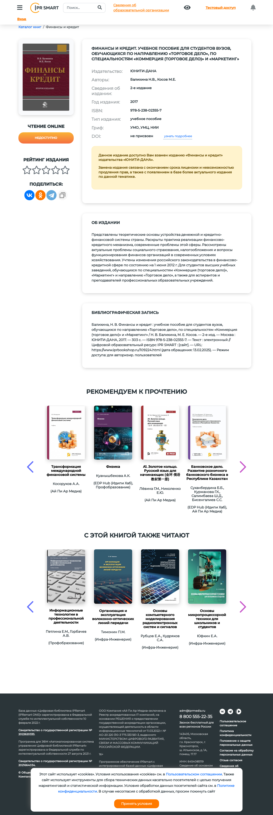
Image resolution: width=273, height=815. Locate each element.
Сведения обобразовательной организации (141, 7)
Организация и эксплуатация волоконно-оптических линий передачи (113, 617)
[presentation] (30, 467)
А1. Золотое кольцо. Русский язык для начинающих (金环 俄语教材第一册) (160, 473)
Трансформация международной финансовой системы (66, 471)
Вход (21, 19)
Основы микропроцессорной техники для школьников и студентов (207, 619)
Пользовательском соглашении (194, 774)
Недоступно (46, 138)
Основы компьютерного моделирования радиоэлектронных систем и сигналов (160, 619)
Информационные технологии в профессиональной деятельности (66, 616)
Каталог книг (29, 27)
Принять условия (136, 804)
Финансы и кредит (62, 27)
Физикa (113, 467)
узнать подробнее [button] (177, 136)
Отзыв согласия (231, 760)
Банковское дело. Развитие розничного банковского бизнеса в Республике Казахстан (207, 473)
